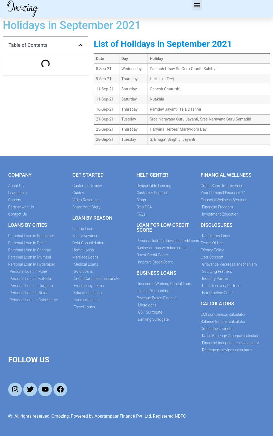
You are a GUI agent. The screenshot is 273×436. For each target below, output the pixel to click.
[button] (197, 5)
